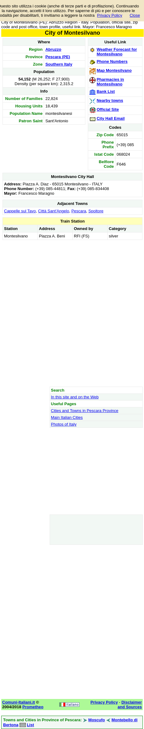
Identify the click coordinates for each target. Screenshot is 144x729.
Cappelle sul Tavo (20, 211)
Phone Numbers (112, 61)
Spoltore (95, 211)
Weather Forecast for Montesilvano (117, 51)
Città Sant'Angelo (53, 211)
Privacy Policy (109, 15)
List (30, 724)
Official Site (108, 109)
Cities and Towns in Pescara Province (84, 410)
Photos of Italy (63, 424)
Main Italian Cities (67, 417)
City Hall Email (110, 118)
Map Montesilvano (114, 70)
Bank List (106, 91)
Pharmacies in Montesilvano (110, 81)
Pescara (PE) (57, 56)
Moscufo (96, 720)
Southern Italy (58, 64)
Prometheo (32, 707)
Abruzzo (53, 49)
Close (135, 15)
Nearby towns (110, 100)
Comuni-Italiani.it (18, 702)
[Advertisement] (72, 313)
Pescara (78, 211)
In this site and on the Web (75, 397)
